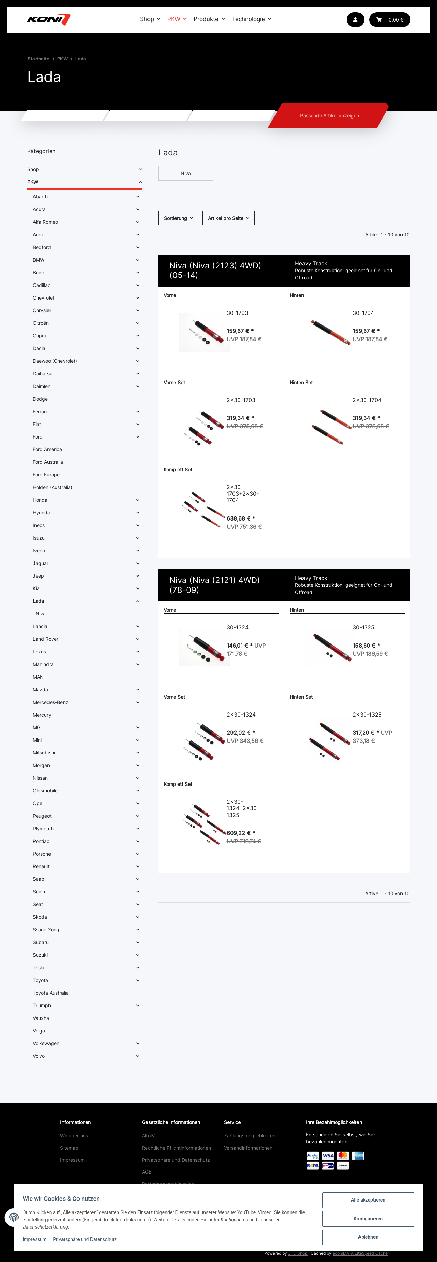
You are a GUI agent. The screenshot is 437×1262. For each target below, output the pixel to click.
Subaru (41, 942)
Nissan (40, 778)
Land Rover (45, 639)
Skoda (40, 917)
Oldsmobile (45, 790)
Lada (38, 601)
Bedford (42, 247)
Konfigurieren (365, 1220)
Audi (38, 234)
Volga (39, 1031)
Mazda (40, 689)
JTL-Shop (298, 1253)
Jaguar (40, 563)
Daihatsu (42, 373)
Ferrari (40, 411)
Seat (38, 904)
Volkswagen (46, 1043)
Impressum (72, 1160)
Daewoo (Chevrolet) (55, 361)
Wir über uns (74, 1135)
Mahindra (43, 664)
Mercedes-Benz (50, 702)
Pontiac (41, 841)
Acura (39, 209)
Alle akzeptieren (366, 1202)
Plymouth (43, 828)
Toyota (40, 980)
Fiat (37, 424)
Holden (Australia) (52, 487)
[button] (355, 19)
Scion (39, 892)
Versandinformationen (248, 1148)
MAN (38, 677)
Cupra (39, 335)
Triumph (42, 1005)
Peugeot (42, 816)
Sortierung (175, 218)
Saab (38, 879)
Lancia (40, 626)
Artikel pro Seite (225, 218)
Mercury (42, 715)
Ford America (47, 449)
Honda (40, 500)
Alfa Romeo (45, 222)
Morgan (41, 765)
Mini (37, 740)
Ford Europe (46, 474)
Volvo (39, 1056)
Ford (38, 437)
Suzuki (40, 955)
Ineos (39, 525)
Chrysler (42, 310)
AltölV (148, 1135)
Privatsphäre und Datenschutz (176, 1160)
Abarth (40, 196)
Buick (39, 272)
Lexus (39, 651)
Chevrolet (43, 298)
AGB (147, 1172)
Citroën (41, 323)
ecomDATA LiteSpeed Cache (360, 1253)
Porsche (42, 854)
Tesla (38, 967)
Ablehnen (366, 1237)
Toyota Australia (51, 993)
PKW (32, 182)
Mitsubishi (44, 752)
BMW (38, 260)
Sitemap (69, 1148)
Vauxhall (42, 1018)
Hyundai (42, 512)
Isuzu (39, 538)
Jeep (38, 576)
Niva (186, 173)
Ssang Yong (46, 929)
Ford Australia (48, 462)
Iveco (39, 550)
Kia (36, 588)
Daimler (41, 386)
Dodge (40, 399)
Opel (38, 803)
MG (36, 727)
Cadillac (42, 285)
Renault (41, 866)
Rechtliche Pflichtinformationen (176, 1148)
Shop (33, 169)
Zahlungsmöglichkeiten (250, 1135)
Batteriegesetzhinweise (168, 1184)
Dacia (39, 348)
